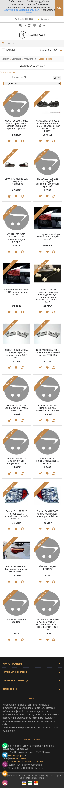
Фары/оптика (30, 59)
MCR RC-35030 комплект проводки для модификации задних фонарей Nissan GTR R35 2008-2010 (47, 295)
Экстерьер (16, 59)
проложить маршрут (13, 755)
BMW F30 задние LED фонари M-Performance (16, 181)
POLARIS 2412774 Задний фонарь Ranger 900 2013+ (16, 461)
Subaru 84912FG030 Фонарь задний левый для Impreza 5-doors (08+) (47, 515)
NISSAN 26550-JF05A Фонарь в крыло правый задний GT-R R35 (16, 354)
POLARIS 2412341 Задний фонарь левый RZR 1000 (16, 408)
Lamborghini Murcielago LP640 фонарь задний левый (47, 237)
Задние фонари (46, 59)
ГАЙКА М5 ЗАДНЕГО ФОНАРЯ (48, 567)
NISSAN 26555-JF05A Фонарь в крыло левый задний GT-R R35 (47, 352)
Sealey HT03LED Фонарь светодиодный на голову (47, 461)
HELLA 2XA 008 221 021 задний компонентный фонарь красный (48, 182)
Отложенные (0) (19, 77)
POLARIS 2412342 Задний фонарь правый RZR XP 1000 (47, 408)
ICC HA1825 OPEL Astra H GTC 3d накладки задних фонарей (16, 238)
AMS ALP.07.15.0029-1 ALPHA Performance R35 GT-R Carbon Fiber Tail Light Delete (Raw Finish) (47, 126)
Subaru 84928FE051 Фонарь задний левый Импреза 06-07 (16, 569)
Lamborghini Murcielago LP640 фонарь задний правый (16, 292)
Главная (5, 59)
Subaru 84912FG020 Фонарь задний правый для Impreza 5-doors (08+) (16, 515)
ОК (59, 8)
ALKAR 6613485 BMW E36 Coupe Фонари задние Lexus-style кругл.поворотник (16, 125)
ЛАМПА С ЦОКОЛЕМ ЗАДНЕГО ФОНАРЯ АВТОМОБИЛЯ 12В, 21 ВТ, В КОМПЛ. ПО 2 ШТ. (47, 624)
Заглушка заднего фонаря (16, 620)
